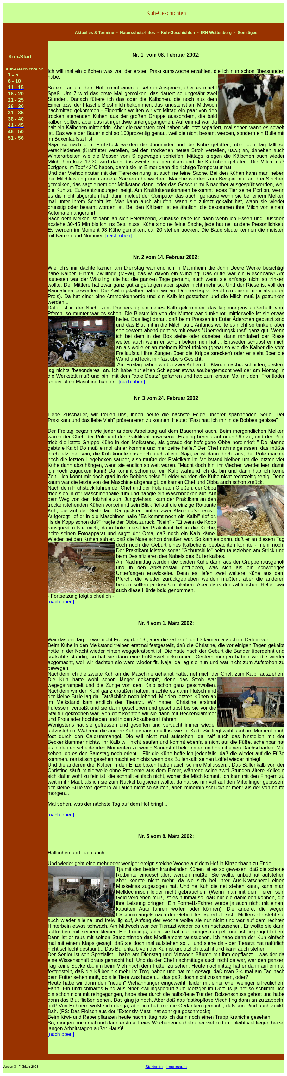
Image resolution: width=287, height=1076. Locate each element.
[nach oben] (118, 235)
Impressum (176, 1066)
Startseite (154, 1066)
